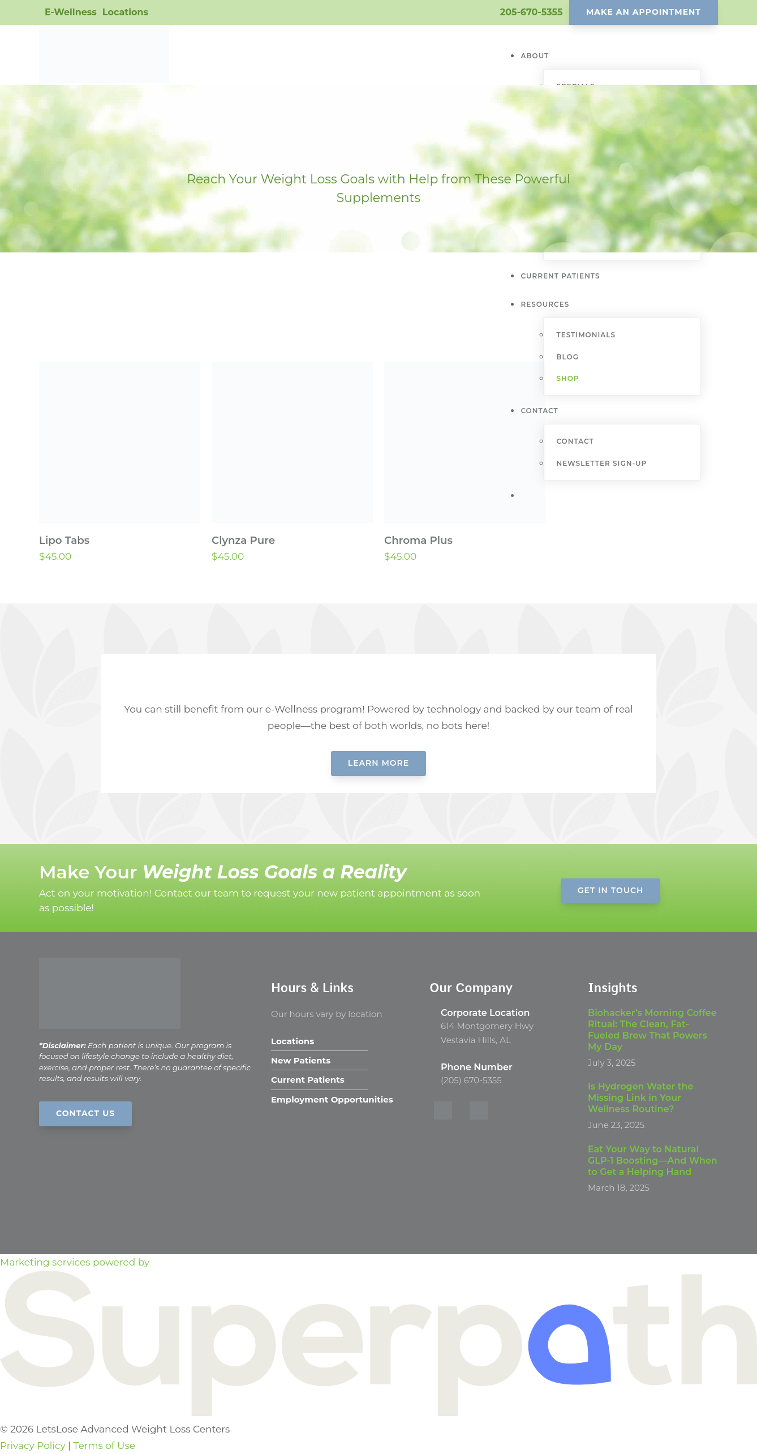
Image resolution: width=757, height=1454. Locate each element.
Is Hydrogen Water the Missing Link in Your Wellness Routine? (640, 1097)
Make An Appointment (643, 12)
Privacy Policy (33, 1445)
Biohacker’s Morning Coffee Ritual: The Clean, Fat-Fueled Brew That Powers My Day (652, 1029)
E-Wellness (71, 12)
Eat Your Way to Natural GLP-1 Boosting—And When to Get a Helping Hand (652, 1160)
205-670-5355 (531, 12)
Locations (125, 12)
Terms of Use (104, 1445)
